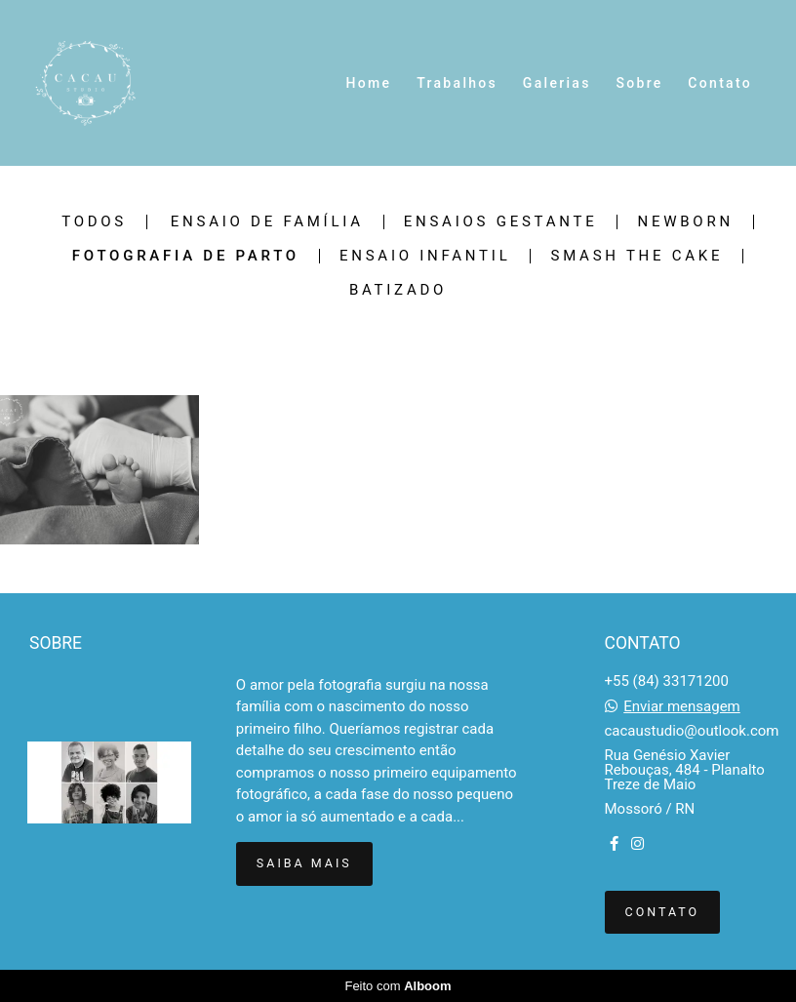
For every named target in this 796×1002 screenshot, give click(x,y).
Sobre (639, 83)
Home (369, 83)
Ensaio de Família (267, 222)
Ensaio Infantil (425, 256)
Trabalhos (457, 83)
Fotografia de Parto (185, 256)
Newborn (685, 222)
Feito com (397, 986)
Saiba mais (304, 863)
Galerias (557, 83)
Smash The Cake (636, 256)
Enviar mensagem (681, 707)
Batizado (398, 290)
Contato (720, 83)
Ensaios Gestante (501, 222)
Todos (94, 222)
